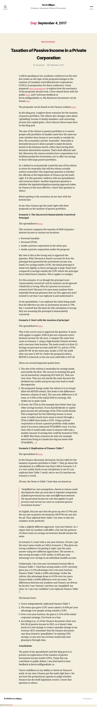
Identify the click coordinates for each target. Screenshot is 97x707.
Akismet (11, 705)
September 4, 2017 (57, 66)
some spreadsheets (38, 89)
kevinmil (41, 66)
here (43, 95)
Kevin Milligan (48, 5)
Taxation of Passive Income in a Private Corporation (48, 54)
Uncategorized (48, 42)
